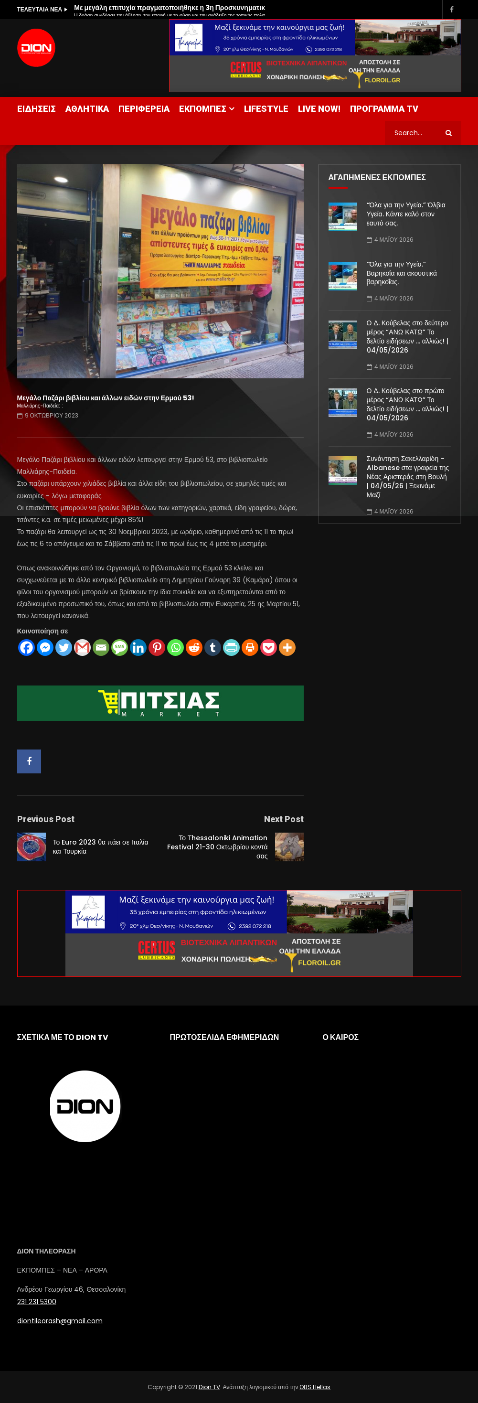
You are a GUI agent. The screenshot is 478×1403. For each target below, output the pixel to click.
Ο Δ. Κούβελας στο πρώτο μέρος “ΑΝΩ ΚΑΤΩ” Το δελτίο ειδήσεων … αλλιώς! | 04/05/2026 (407, 404)
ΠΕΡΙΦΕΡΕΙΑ (144, 109)
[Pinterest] (157, 647)
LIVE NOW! (319, 109)
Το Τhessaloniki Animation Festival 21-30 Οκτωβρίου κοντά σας (217, 847)
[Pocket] (268, 647)
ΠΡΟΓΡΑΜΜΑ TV (384, 109)
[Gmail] (82, 647)
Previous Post (45, 819)
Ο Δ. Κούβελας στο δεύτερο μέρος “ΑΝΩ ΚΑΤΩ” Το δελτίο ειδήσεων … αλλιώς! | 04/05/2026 (407, 336)
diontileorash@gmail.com (60, 1321)
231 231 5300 (36, 1302)
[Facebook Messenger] (45, 647)
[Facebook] (26, 647)
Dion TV (209, 1387)
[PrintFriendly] (231, 647)
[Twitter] (63, 647)
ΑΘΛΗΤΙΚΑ (87, 109)
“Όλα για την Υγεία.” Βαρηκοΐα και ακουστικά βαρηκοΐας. (402, 273)
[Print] (250, 647)
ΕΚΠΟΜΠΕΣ (202, 109)
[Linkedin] (138, 647)
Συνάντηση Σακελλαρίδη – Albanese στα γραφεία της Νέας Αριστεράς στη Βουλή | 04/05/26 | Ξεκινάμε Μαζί (408, 477)
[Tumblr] (212, 647)
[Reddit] (194, 647)
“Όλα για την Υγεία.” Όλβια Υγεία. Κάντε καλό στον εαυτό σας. (406, 214)
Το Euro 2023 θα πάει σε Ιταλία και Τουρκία (101, 846)
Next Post (284, 819)
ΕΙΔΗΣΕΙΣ (36, 109)
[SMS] (119, 647)
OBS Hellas (314, 1387)
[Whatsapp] (175, 647)
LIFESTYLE (266, 109)
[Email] (101, 647)
